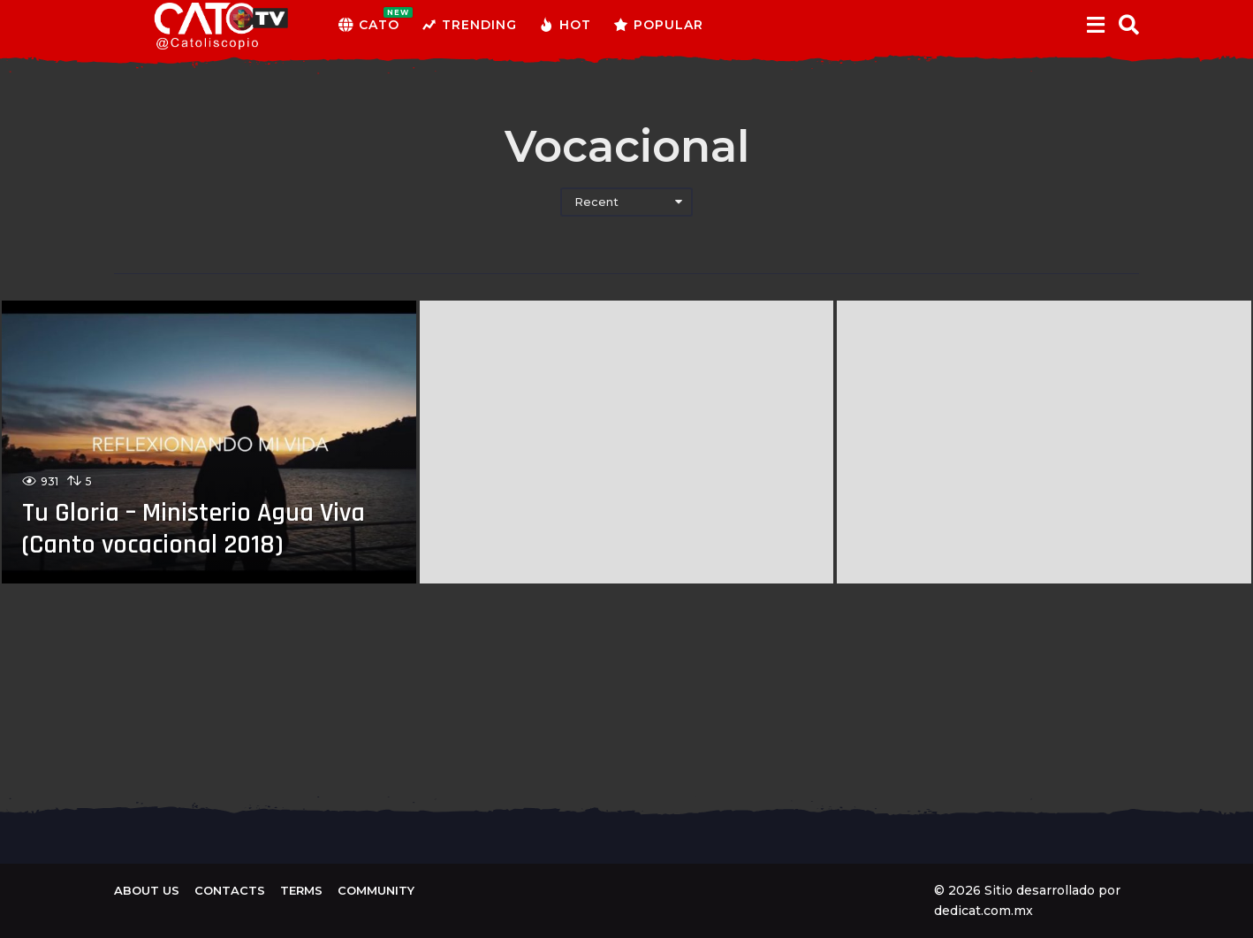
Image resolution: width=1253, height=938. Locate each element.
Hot (565, 24)
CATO (368, 24)
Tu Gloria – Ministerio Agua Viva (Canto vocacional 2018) (193, 528)
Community (376, 890)
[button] (1095, 24)
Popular (658, 24)
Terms (301, 890)
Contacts (229, 890)
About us (146, 890)
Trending (469, 24)
